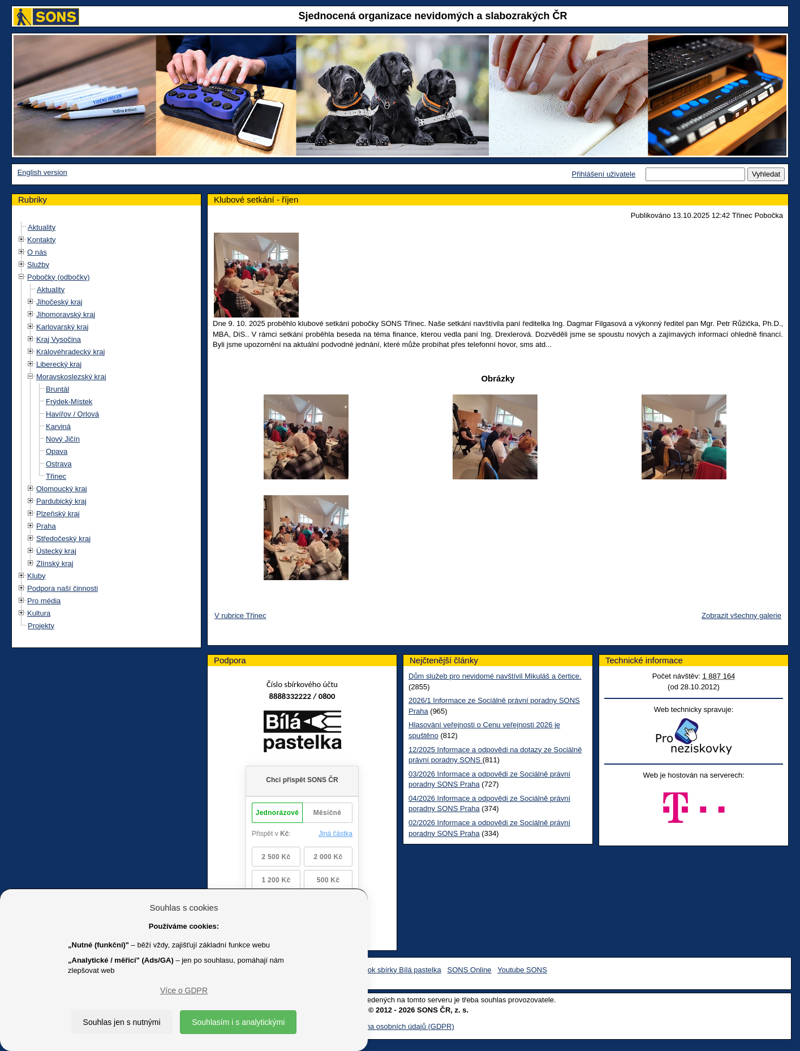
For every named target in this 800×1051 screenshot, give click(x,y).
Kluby (36, 576)
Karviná (58, 426)
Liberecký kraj (58, 364)
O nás (37, 252)
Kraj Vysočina (58, 339)
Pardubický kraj (61, 501)
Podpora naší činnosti (62, 588)
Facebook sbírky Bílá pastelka (392, 970)
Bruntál (57, 389)
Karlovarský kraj (62, 327)
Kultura (38, 613)
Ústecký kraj (56, 551)
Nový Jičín (63, 439)
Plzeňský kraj (58, 513)
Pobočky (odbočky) (58, 277)
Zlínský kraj (55, 563)
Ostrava (59, 464)
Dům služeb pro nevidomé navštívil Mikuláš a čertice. (495, 676)
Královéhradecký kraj (70, 352)
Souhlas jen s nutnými (122, 1022)
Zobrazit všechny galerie (741, 615)
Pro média (44, 601)
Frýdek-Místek (69, 401)
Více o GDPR (184, 990)
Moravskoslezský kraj (71, 376)
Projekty (41, 625)
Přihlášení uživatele (603, 174)
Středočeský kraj (63, 538)
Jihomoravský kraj (65, 314)
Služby (38, 264)
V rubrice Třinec (240, 615)
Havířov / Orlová (72, 414)
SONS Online (470, 970)
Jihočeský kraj (59, 302)
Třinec (56, 476)
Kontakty (41, 239)
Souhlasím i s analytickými (238, 1022)
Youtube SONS (522, 970)
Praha (46, 526)
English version (42, 172)
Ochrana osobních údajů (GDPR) (400, 1026)
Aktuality (41, 227)
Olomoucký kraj (61, 488)
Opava (56, 451)
